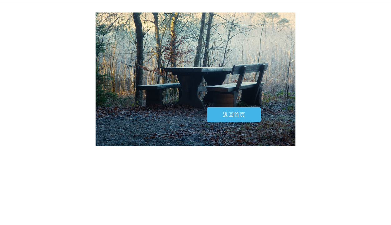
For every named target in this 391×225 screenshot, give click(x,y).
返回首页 (234, 115)
